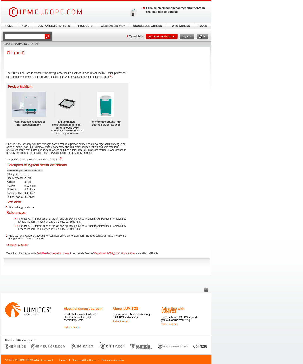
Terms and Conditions (84, 360)
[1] (111, 76)
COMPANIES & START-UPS (53, 26)
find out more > (72, 327)
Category (11, 244)
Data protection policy (113, 360)
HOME (9, 26)
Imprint (62, 360)
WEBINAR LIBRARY (113, 26)
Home (7, 44)
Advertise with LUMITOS (172, 310)
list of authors (128, 253)
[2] (61, 158)
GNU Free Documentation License (53, 253)
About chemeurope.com (83, 308)
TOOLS (202, 26)
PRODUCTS (85, 26)
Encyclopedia (20, 44)
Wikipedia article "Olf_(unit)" (106, 253)
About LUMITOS (125, 308)
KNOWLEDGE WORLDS (147, 26)
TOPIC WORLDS (180, 26)
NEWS (25, 26)
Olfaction (23, 244)
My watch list (136, 36)
